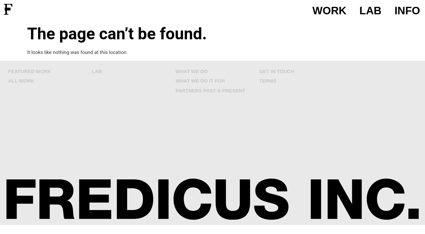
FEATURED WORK (29, 71)
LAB (370, 11)
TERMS (267, 81)
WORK (329, 11)
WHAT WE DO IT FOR (200, 81)
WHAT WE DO (192, 71)
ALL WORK (21, 81)
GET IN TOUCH (276, 71)
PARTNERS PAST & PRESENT (210, 90)
